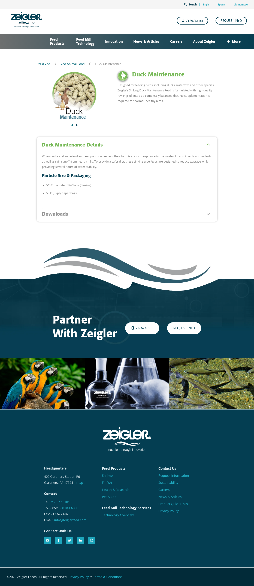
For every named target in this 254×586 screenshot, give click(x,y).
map (79, 482)
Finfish (107, 482)
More (234, 41)
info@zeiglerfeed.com (70, 520)
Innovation (114, 41)
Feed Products (57, 41)
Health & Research (115, 490)
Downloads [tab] (55, 214)
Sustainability (168, 482)
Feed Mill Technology (85, 41)
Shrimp (107, 475)
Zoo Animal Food (72, 64)
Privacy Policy (168, 511)
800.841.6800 (68, 508)
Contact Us (167, 468)
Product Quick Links (173, 504)
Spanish (222, 4)
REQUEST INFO (231, 21)
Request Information (173, 475)
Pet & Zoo (43, 64)
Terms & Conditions (107, 577)
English (206, 4)
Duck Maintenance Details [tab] (72, 145)
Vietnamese (241, 4)
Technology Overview (118, 515)
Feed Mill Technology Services (126, 508)
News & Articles (146, 41)
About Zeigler (204, 41)
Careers (176, 41)
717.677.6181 (192, 21)
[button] (72, 125)
